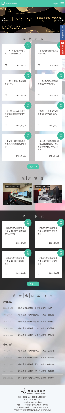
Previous (1, 193)
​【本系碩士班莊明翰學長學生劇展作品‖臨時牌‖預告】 (15, 144)
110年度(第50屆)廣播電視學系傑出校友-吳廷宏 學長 (47, 261)
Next (63, 193)
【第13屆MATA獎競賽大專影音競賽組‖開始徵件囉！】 (15, 114)
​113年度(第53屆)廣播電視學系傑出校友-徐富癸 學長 (47, 231)
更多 (31, 166)
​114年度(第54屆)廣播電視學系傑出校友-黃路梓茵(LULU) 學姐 (15, 231)
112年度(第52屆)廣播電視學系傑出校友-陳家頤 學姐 (14, 261)
